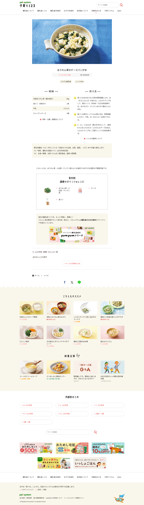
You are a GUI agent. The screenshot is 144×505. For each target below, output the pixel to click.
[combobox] (110, 5)
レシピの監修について (94, 138)
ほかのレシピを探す (40, 257)
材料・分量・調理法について (52, 119)
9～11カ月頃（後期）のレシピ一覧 (45, 252)
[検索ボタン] (121, 5)
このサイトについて (27, 489)
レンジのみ (80, 81)
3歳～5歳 (26, 422)
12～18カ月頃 (64, 413)
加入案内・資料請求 (26, 498)
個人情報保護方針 (38, 498)
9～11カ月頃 (27, 413)
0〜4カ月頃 (27, 405)
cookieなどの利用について (54, 498)
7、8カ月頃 (99, 405)
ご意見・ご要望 (40, 489)
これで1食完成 (65, 81)
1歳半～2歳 (99, 413)
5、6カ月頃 (63, 405)
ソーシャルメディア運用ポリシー (74, 498)
